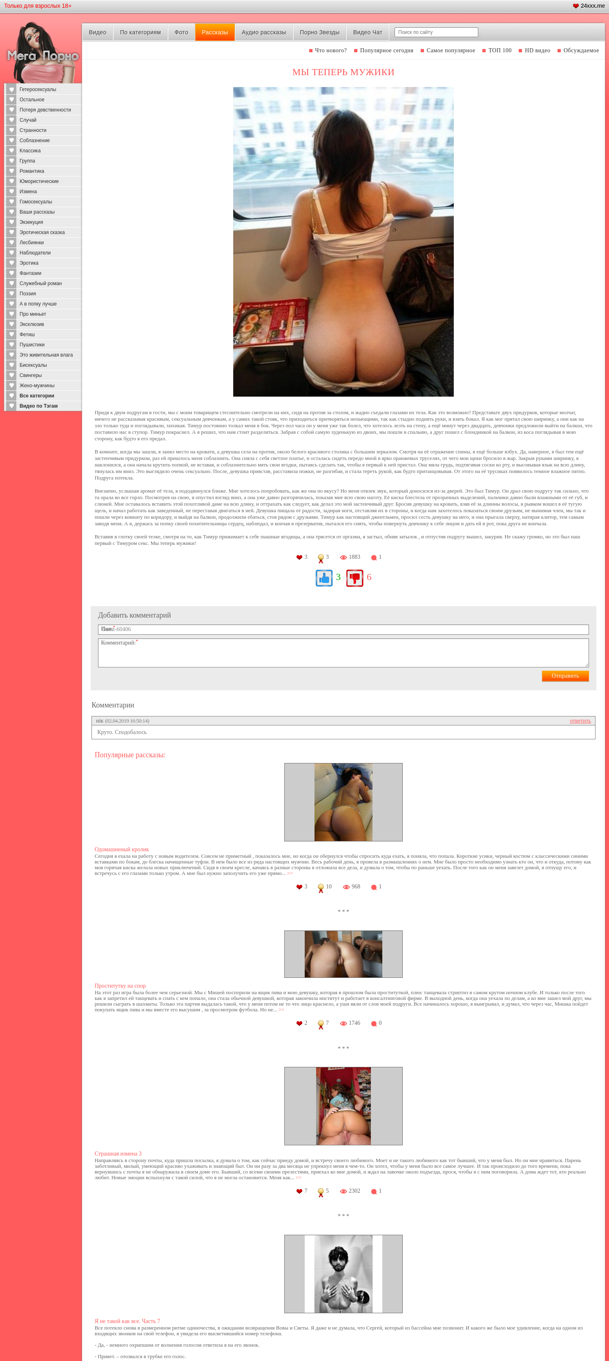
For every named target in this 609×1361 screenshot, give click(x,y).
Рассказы (215, 32)
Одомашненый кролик (122, 849)
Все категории (37, 396)
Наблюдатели (35, 253)
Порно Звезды (319, 32)
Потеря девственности (45, 110)
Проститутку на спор (120, 986)
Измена (28, 191)
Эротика (29, 263)
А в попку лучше (38, 304)
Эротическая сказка (42, 232)
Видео (98, 32)
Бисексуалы (33, 365)
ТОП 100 (500, 50)
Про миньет (33, 314)
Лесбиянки (32, 242)
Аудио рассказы (264, 32)
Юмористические (39, 181)
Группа (27, 161)
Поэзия (28, 294)
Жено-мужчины (37, 385)
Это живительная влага (46, 355)
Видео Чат (368, 32)
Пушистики (32, 345)
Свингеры (31, 375)
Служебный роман (41, 283)
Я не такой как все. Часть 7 (127, 1321)
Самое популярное (451, 50)
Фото (181, 32)
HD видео (537, 50)
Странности (33, 130)
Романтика (32, 171)
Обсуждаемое (581, 50)
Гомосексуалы (36, 202)
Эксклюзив (32, 324)
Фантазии (30, 273)
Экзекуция (31, 222)
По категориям (140, 32)
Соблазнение (35, 140)
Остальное (32, 100)
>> (290, 873)
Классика (30, 151)
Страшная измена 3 (118, 1154)
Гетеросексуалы (38, 89)
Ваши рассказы (37, 212)
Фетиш (27, 334)
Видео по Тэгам (39, 406)
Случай (28, 120)
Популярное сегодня (386, 50)
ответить (580, 721)
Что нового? (331, 50)
